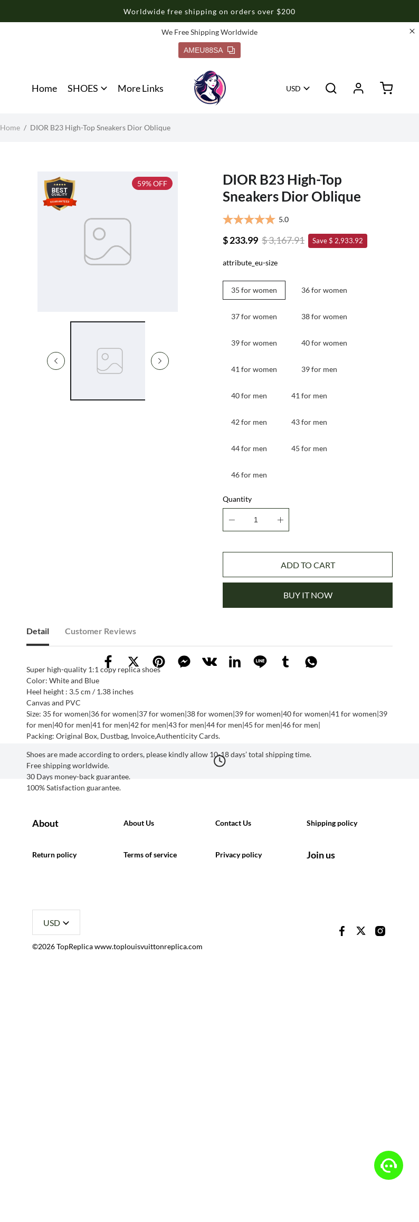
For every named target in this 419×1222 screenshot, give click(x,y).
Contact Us (233, 980)
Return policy (54, 1089)
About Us (138, 980)
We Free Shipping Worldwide (209, 31)
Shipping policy (332, 980)
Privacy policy (238, 1089)
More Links (141, 88)
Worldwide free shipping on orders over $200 (209, 11)
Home (44, 88)
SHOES (83, 88)
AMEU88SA (209, 50)
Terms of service (150, 1089)
